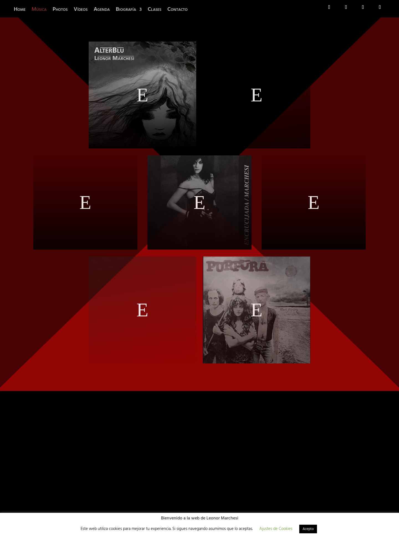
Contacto (177, 9)
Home (19, 9)
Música (39, 9)
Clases (154, 9)
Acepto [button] (308, 529)
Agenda (102, 9)
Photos (60, 9)
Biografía (126, 9)
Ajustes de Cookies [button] (275, 529)
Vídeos (81, 9)
